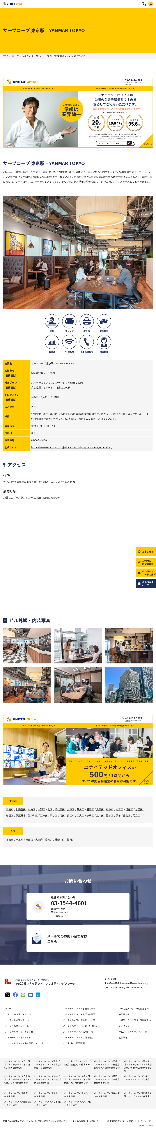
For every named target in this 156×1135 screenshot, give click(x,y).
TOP (5, 56)
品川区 (80, 809)
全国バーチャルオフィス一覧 (133, 1031)
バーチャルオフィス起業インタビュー (81, 1025)
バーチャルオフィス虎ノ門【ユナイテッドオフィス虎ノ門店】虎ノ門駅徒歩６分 (78, 1079)
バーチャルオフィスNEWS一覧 (78, 1031)
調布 (118, 815)
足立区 (136, 815)
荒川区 (100, 815)
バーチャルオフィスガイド (18, 1037)
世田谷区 (21, 809)
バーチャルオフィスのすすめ (19, 1031)
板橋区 (9, 815)
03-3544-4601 (144, 4)
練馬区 (90, 815)
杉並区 (139, 809)
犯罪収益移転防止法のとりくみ (18, 1121)
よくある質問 (78, 1121)
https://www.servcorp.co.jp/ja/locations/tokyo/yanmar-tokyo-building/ (71, 447)
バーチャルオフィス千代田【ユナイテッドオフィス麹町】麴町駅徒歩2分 (17, 1064)
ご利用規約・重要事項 (74, 1043)
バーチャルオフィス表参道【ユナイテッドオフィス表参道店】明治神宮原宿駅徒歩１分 (138, 1066)
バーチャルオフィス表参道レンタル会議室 (108, 1095)
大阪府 (39, 839)
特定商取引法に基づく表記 (120, 1121)
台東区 (70, 809)
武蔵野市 (21, 815)
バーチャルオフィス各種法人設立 (79, 1008)
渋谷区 (53, 815)
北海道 (9, 839)
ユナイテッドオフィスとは (18, 1014)
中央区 (31, 809)
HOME (8, 1008)
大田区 (100, 809)
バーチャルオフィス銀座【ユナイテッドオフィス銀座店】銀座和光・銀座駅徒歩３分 (108, 1064)
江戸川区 (33, 815)
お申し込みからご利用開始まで (134, 1008)
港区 (62, 815)
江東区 (44, 815)
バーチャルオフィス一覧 (25, 56)
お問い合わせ (96, 1121)
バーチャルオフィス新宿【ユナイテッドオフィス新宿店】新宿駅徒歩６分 (108, 1079)
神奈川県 (60, 839)
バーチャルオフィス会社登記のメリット (24, 1043)
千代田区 (60, 809)
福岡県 (70, 839)
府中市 (109, 809)
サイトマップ (144, 1121)
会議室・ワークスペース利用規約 (135, 1020)
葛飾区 (109, 815)
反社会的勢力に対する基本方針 (53, 1121)
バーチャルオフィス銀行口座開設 (79, 1014)
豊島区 (126, 815)
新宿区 (129, 809)
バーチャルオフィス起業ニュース (79, 1020)
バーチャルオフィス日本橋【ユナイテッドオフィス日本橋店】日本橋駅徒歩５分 (18, 1079)
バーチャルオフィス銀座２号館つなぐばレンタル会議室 (138, 1095)
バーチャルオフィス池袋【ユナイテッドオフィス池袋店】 (138, 1078)
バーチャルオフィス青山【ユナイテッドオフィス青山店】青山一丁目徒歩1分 (48, 1064)
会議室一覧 (124, 1014)
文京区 (119, 809)
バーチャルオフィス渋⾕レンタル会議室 (78, 1095)
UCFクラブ (124, 1025)
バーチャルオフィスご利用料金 (78, 1037)
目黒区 (80, 815)
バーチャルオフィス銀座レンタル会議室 (18, 1095)
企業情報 (123, 1037)
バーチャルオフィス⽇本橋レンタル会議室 (48, 1103)
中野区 (41, 809)
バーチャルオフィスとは (17, 1020)
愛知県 (48, 839)
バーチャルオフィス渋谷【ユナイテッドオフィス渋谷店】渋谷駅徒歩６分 (48, 1079)
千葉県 (19, 839)
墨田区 (90, 809)
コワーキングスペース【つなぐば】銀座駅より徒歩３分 (78, 1063)
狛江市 (70, 815)
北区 (50, 809)
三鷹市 (9, 809)
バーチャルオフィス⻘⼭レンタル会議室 (48, 1095)
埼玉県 (29, 839)
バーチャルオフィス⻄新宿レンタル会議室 (18, 1103)
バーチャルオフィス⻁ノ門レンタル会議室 (78, 1103)
